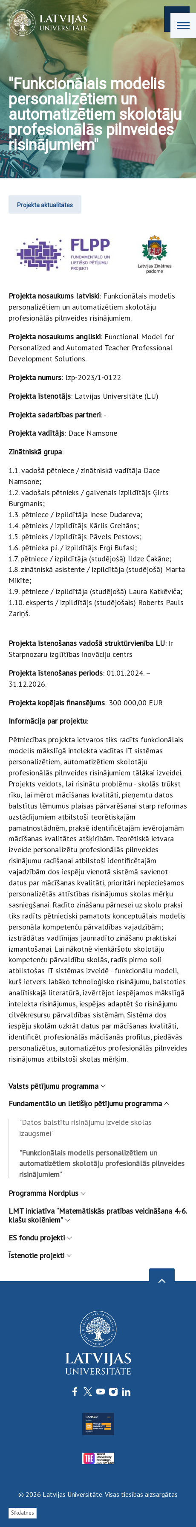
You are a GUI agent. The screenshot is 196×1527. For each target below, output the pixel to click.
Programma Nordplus (47, 1193)
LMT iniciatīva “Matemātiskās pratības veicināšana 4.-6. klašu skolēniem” (98, 1215)
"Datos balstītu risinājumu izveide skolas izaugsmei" (85, 1127)
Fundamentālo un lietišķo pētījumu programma (88, 1103)
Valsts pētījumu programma (57, 1086)
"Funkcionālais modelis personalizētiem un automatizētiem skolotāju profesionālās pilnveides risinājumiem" (101, 1164)
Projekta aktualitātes (45, 205)
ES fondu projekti (40, 1237)
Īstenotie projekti (40, 1255)
